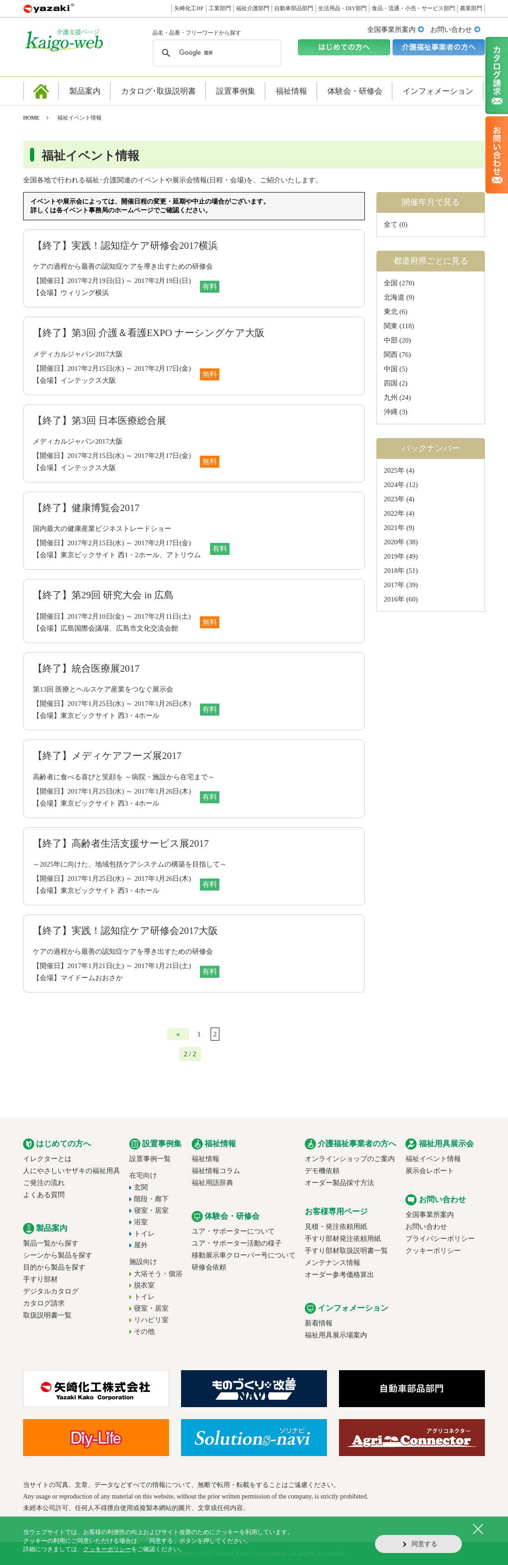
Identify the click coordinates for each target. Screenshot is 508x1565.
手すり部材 (40, 1279)
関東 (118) (399, 326)
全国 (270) (399, 283)
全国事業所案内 (391, 29)
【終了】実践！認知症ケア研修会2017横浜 (125, 245)
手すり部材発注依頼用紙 (343, 1238)
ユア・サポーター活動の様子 (237, 1243)
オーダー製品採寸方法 (339, 1182)
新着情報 (319, 1323)
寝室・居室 (151, 1210)
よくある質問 (44, 1194)
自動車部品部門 (293, 8)
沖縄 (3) (395, 411)
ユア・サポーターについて (233, 1231)
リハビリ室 (151, 1320)
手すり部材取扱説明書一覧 (346, 1250)
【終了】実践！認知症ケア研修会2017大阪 (125, 930)
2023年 (394, 499)
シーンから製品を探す (57, 1255)
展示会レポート (429, 1170)
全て (391, 224)
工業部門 (220, 8)
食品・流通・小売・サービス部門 (413, 8)
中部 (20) (397, 340)
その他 (144, 1331)
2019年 (394, 556)
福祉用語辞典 (212, 1182)
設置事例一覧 (150, 1158)
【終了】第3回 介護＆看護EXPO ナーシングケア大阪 (149, 332)
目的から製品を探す (54, 1267)
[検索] (215, 53)
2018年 (394, 570)
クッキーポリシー (433, 1250)
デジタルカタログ (51, 1291)
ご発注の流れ (44, 1182)
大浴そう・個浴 (158, 1273)
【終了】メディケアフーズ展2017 (107, 755)
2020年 (394, 542)
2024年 (394, 484)
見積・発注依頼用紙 (336, 1226)
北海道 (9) (399, 297)
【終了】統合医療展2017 (86, 668)
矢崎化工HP (188, 8)
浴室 (141, 1222)
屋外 (141, 1245)
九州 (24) (397, 397)
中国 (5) (395, 369)
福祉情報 (205, 1158)
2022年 (394, 513)
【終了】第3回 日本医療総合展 (99, 420)
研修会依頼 (209, 1267)
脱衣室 (144, 1285)
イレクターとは (47, 1158)
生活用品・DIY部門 (342, 8)
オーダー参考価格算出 (339, 1274)
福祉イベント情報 (433, 1158)
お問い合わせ (451, 29)
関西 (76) (397, 354)
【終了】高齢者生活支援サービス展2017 (121, 843)
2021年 (394, 527)
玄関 (141, 1187)
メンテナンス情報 (332, 1262)
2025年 (394, 470)
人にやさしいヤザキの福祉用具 (71, 1170)
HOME (31, 117)
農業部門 (471, 8)
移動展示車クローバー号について (244, 1255)
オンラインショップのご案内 (350, 1158)
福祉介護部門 (252, 8)
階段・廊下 (151, 1199)
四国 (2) (395, 383)
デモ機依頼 (322, 1170)
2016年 (394, 599)
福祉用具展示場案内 (336, 1335)
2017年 (394, 585)
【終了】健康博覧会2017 (86, 507)
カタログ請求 (44, 1303)
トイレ (144, 1233)
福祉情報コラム (216, 1170)
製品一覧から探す (51, 1243)
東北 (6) (395, 311)
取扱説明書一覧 (47, 1315)
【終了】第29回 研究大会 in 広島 (103, 595)
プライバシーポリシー (440, 1238)
